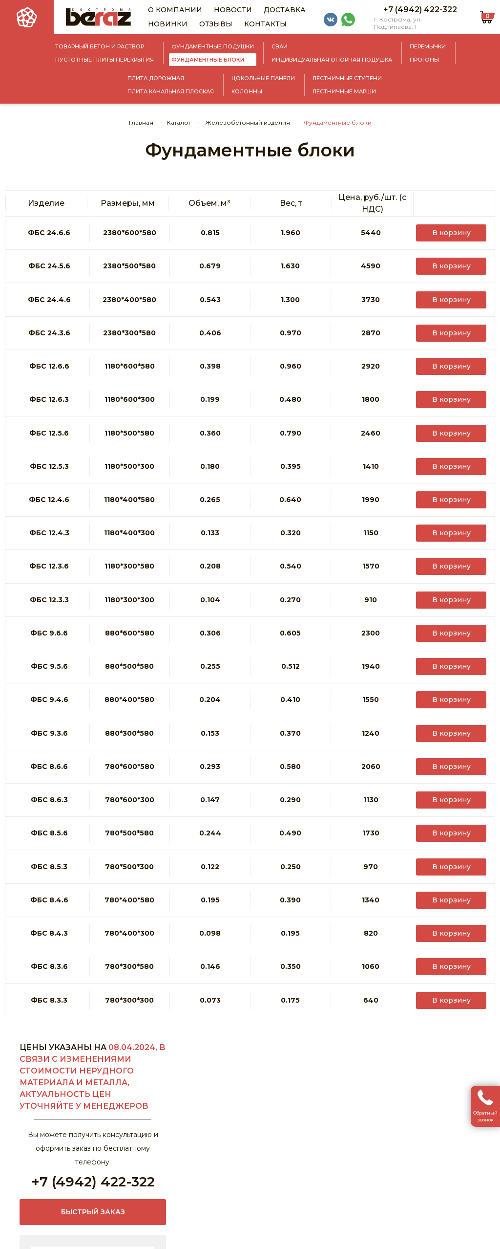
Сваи (279, 46)
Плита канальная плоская (170, 91)
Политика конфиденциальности (261, 1239)
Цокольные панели (263, 78)
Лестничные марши (344, 91)
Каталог (179, 122)
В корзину (454, 226)
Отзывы (215, 24)
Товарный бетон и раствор (99, 46)
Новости (233, 10)
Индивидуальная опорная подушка (331, 59)
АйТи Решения (468, 1239)
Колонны (246, 91)
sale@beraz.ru (28, 1186)
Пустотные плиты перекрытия (104, 59)
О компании (175, 10)
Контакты (265, 24)
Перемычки (428, 46)
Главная (141, 122)
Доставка (285, 10)
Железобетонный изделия (247, 122)
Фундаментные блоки (207, 59)
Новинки (168, 24)
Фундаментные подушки (212, 46)
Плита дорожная (155, 78)
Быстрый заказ (93, 904)
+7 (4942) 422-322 (420, 9)
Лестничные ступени (347, 78)
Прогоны (424, 59)
